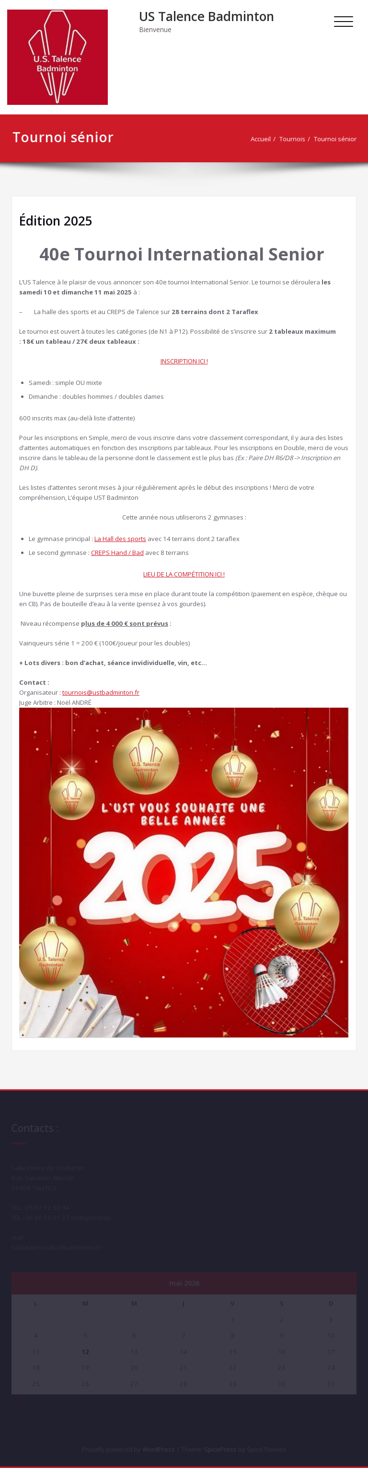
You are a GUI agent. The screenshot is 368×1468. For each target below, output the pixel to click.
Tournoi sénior (339, 139)
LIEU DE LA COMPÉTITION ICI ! (184, 574)
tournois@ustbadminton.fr (100, 692)
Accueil (264, 139)
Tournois (296, 139)
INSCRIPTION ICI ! (184, 361)
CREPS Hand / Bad (117, 552)
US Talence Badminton (206, 16)
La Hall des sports (120, 538)
